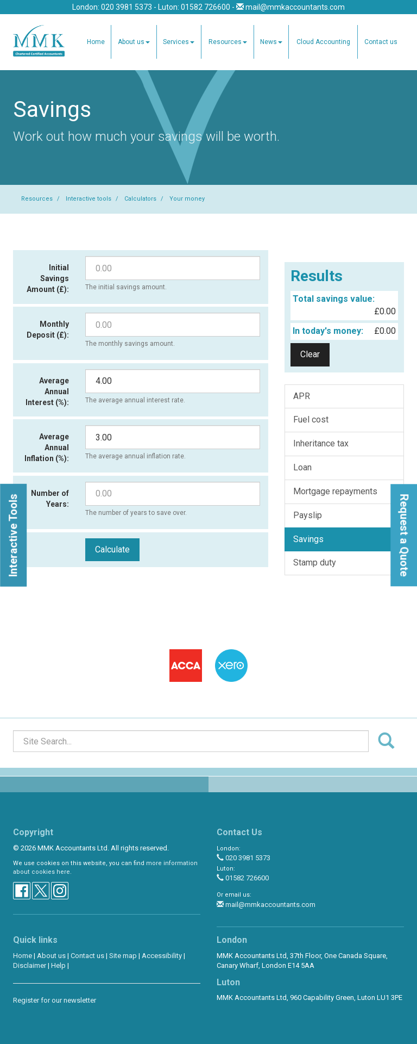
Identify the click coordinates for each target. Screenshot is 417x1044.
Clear (310, 354)
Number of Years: (50, 498)
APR (301, 396)
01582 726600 (243, 878)
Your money (187, 198)
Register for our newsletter (54, 1000)
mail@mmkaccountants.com (295, 7)
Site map (123, 956)
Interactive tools (88, 198)
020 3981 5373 (243, 858)
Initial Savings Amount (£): (48, 278)
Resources (227, 42)
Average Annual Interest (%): (47, 391)
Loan (302, 467)
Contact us (380, 42)
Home (96, 42)
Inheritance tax (321, 443)
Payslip (307, 515)
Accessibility (162, 956)
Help (58, 965)
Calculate (112, 549)
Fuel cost (310, 419)
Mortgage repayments (335, 491)
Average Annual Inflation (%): (46, 447)
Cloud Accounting (323, 42)
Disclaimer (29, 965)
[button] (13, 535)
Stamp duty (314, 562)
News (271, 42)
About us (134, 42)
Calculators (140, 198)
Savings (308, 539)
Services (178, 42)
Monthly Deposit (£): (48, 329)
